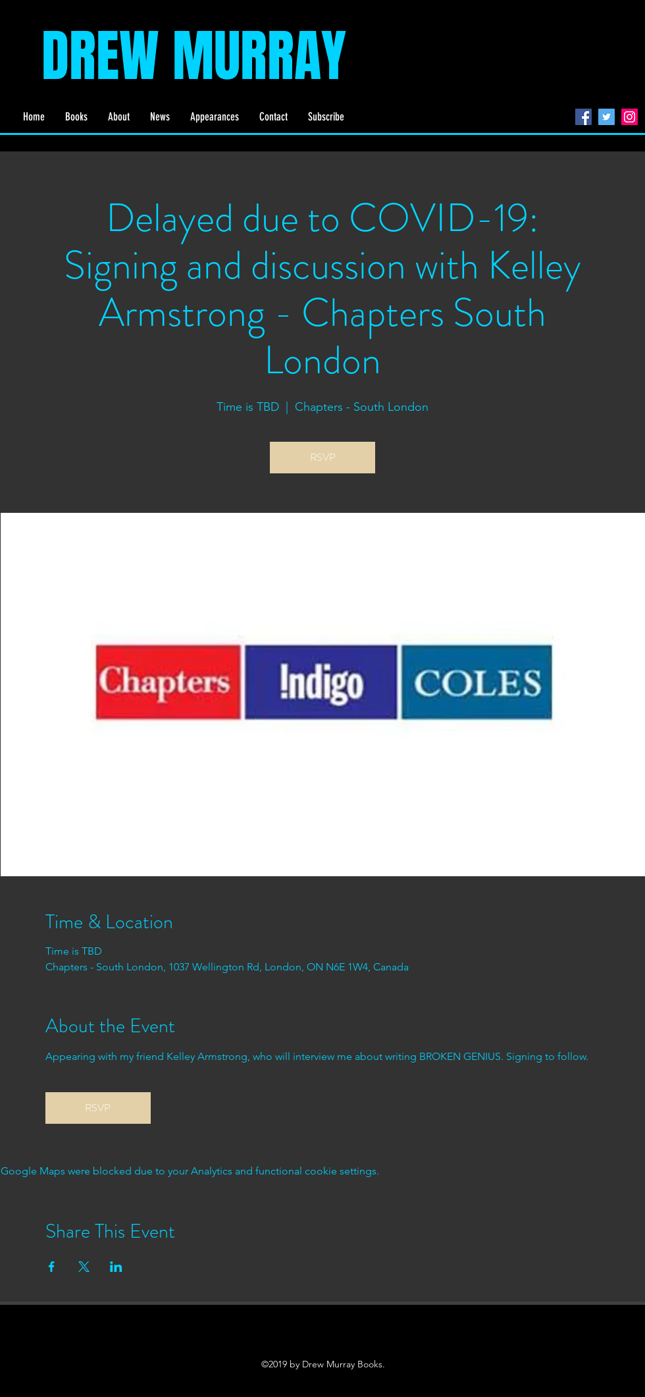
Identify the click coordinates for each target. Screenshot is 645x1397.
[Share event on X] (84, 1266)
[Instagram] (629, 117)
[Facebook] (583, 117)
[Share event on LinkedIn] (116, 1266)
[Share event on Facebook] (51, 1266)
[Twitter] (606, 117)
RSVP (323, 457)
